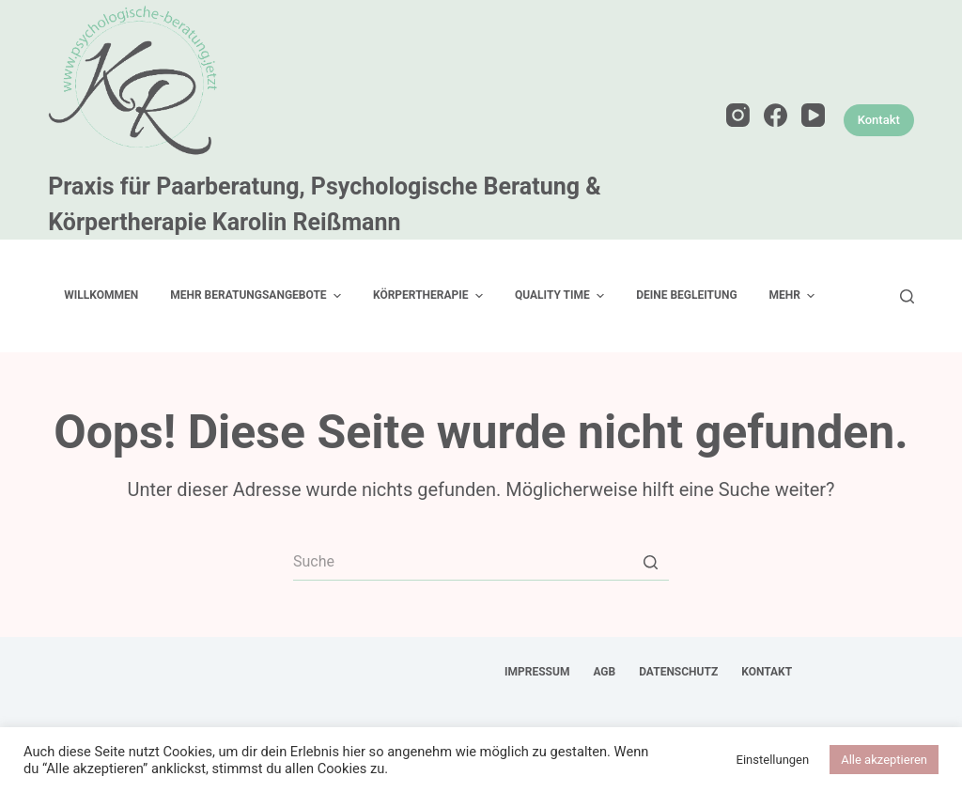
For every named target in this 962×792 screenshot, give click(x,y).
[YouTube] (813, 115)
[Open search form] (907, 296)
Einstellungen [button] (773, 760)
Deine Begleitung (686, 295)
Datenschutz (678, 671)
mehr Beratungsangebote (258, 295)
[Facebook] (775, 115)
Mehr (794, 295)
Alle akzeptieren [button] (884, 760)
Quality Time (562, 295)
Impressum (536, 671)
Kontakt (879, 120)
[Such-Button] (650, 562)
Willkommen (101, 295)
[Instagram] (738, 115)
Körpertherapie (430, 295)
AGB (604, 671)
